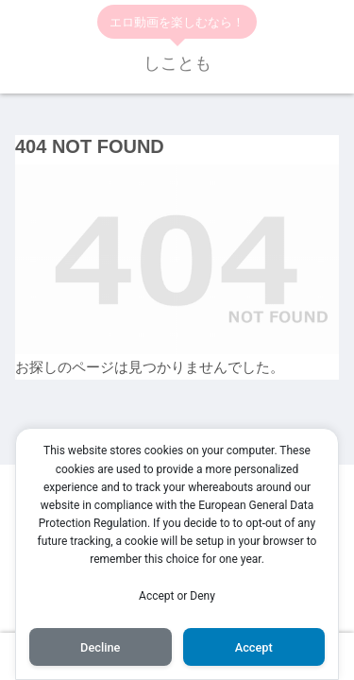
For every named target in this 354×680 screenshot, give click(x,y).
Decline (100, 647)
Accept (254, 647)
